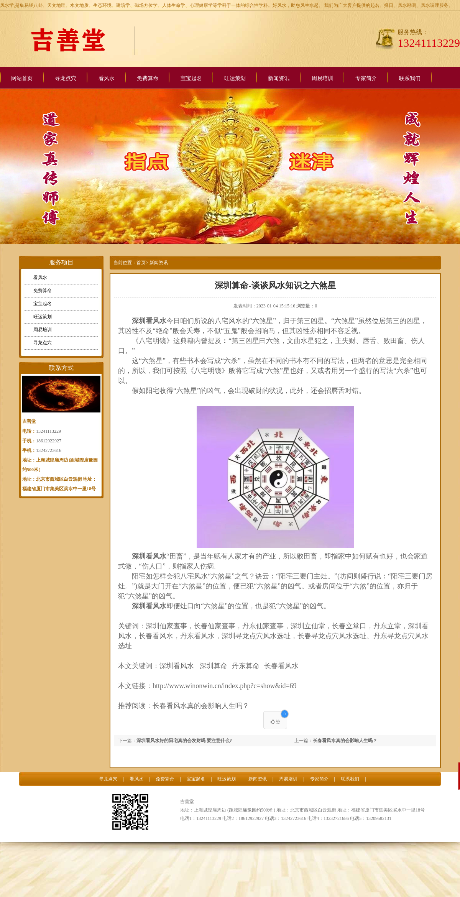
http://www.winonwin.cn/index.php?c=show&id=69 (225, 686)
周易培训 (322, 78)
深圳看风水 (149, 556)
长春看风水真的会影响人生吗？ (201, 706)
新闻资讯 (278, 78)
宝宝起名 (191, 78)
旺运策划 (235, 78)
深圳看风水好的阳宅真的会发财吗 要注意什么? (184, 740)
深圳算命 (213, 666)
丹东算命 (246, 666)
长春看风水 (281, 666)
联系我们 (410, 78)
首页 (141, 262)
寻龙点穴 (65, 78)
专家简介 (366, 78)
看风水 (107, 78)
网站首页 (22, 78)
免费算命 (147, 78)
